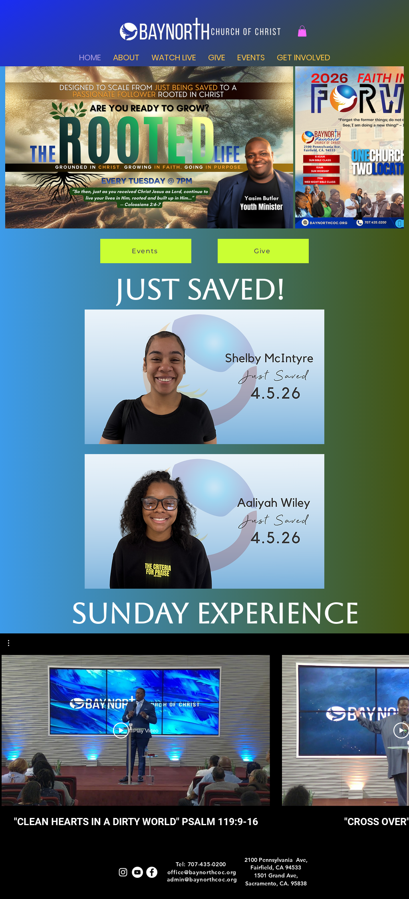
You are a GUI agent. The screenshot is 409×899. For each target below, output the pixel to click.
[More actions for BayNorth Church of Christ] (12, 643)
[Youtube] (137, 872)
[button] (302, 31)
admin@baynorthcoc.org (202, 879)
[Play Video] (135, 730)
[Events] (145, 251)
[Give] (263, 251)
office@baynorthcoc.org (201, 872)
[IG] (123, 872)
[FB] (151, 872)
